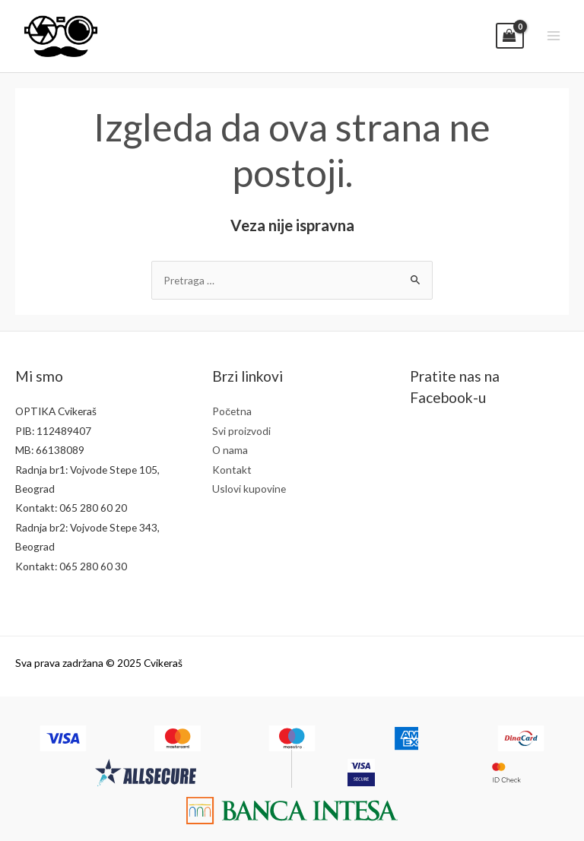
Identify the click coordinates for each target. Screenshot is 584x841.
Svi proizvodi (241, 430)
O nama (230, 449)
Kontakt (232, 469)
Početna (232, 411)
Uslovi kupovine (249, 488)
